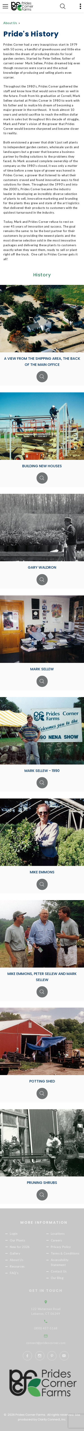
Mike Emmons (42, 872)
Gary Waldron (42, 567)
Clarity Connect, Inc (52, 1419)
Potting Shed (42, 1081)
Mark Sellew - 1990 (42, 770)
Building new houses (42, 466)
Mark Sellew (42, 669)
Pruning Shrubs (42, 1182)
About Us (10, 23)
